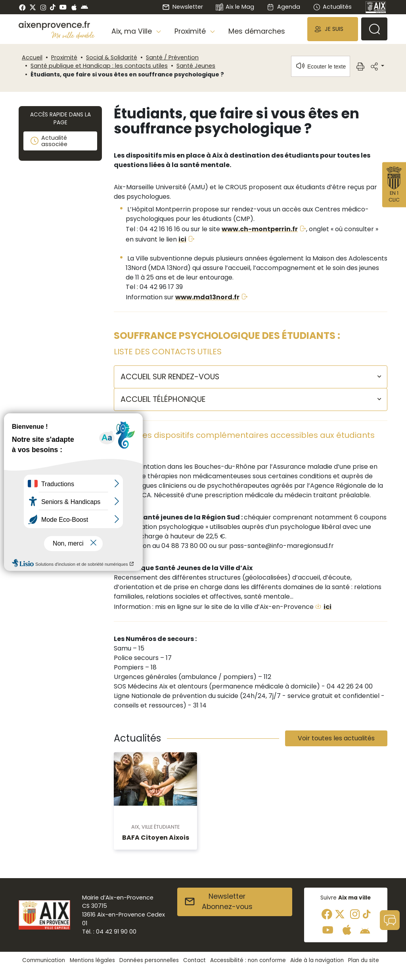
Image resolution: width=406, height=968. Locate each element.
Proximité (64, 57)
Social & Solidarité (111, 57)
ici (182, 239)
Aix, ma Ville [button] (132, 31)
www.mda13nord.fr (207, 297)
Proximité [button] (191, 31)
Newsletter (182, 7)
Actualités (332, 7)
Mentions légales (92, 960)
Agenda (283, 7)
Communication (43, 960)
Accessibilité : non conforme (248, 960)
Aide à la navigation (317, 960)
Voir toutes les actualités (336, 738)
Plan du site (363, 960)
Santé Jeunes (195, 66)
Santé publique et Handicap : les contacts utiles (99, 66)
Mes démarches (256, 31)
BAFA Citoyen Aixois (155, 837)
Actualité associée (48, 141)
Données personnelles (149, 960)
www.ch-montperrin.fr (260, 229)
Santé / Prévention (172, 57)
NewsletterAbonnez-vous (218, 901)
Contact (194, 960)
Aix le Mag (235, 7)
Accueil (32, 57)
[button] (332, 29)
